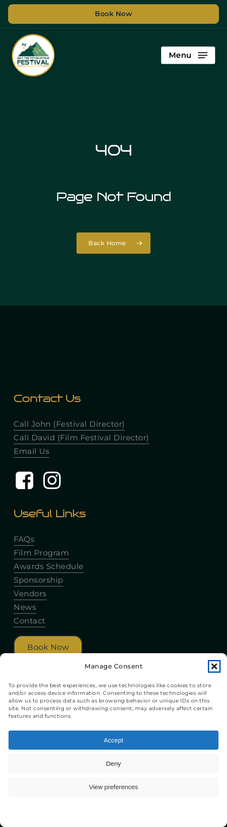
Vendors (30, 593)
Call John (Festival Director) (69, 424)
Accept (113, 740)
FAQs (24, 539)
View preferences (113, 786)
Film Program (41, 553)
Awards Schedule (49, 566)
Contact (29, 621)
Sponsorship (38, 580)
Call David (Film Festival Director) (81, 437)
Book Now (113, 14)
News (25, 607)
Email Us (31, 451)
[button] (214, 666)
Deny (113, 763)
